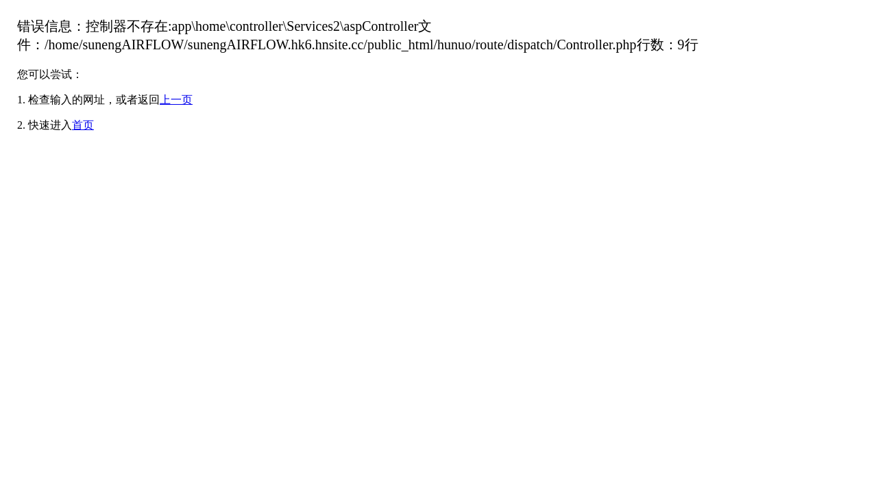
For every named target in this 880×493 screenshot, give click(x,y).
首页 (83, 125)
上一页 (176, 99)
